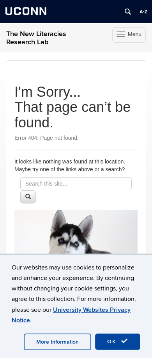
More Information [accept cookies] (57, 342)
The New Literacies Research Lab (36, 38)
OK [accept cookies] (117, 341)
